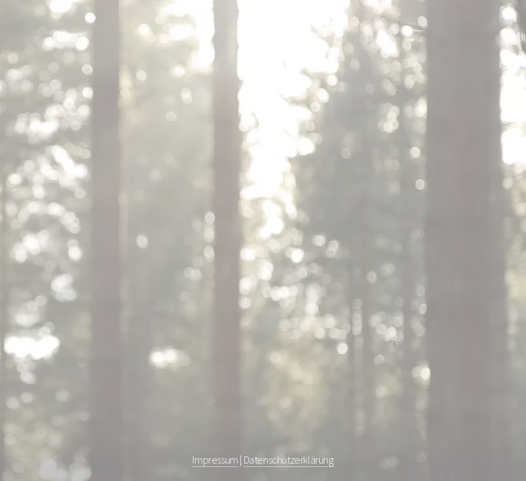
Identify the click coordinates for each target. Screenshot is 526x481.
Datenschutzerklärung (289, 459)
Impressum (215, 459)
